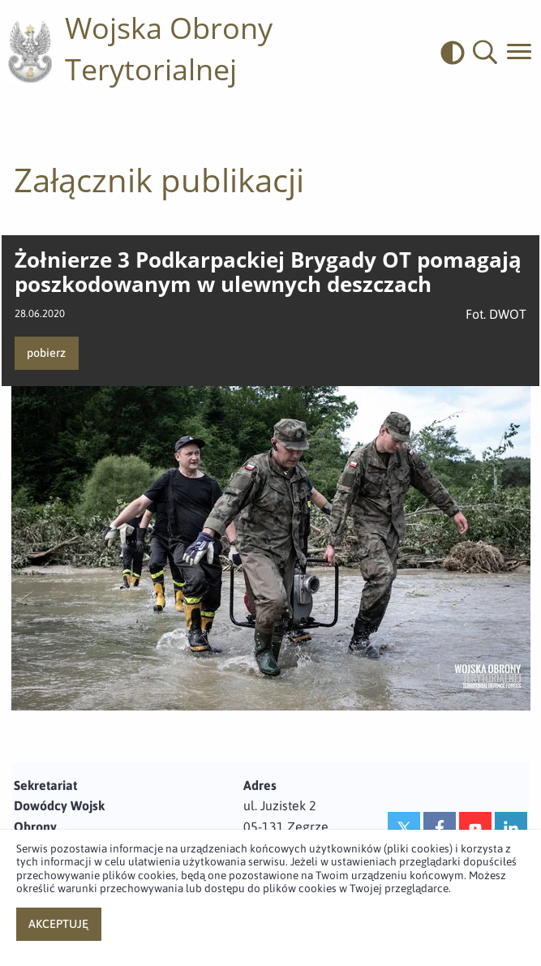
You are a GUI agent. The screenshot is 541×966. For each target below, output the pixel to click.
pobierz (46, 352)
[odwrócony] (456, 53)
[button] (485, 53)
